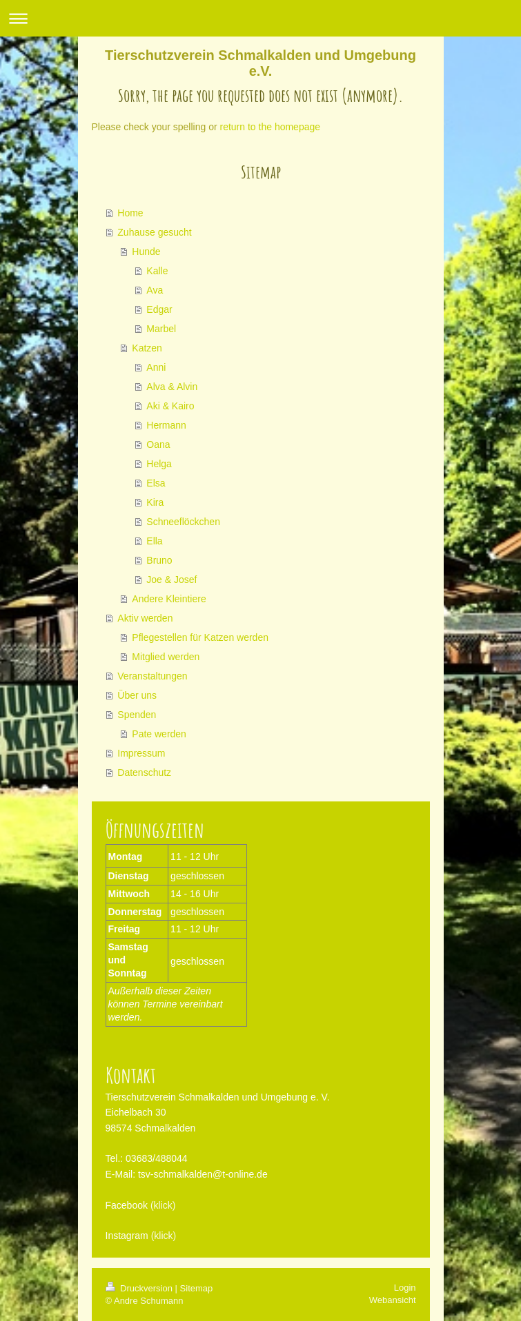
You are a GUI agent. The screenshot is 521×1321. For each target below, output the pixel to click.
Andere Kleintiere (169, 598)
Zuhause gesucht (154, 232)
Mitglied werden (165, 656)
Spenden (136, 714)
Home (130, 212)
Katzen (147, 348)
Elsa (155, 483)
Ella (154, 540)
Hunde (146, 251)
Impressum (141, 753)
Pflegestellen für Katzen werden (200, 637)
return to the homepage (270, 126)
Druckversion (140, 1288)
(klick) (163, 1205)
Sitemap (196, 1288)
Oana (158, 444)
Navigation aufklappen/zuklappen (260, 18)
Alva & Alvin (171, 386)
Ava (154, 290)
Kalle (157, 270)
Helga (159, 463)
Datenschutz (144, 772)
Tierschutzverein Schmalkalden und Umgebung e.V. (260, 63)
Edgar (159, 309)
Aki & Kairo (170, 405)
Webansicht (392, 1300)
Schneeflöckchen (183, 521)
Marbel (161, 328)
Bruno (159, 560)
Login (405, 1287)
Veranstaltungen (152, 676)
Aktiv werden (145, 618)
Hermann (166, 425)
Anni (156, 367)
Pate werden (159, 733)
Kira (155, 502)
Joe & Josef (171, 579)
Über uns (137, 695)
